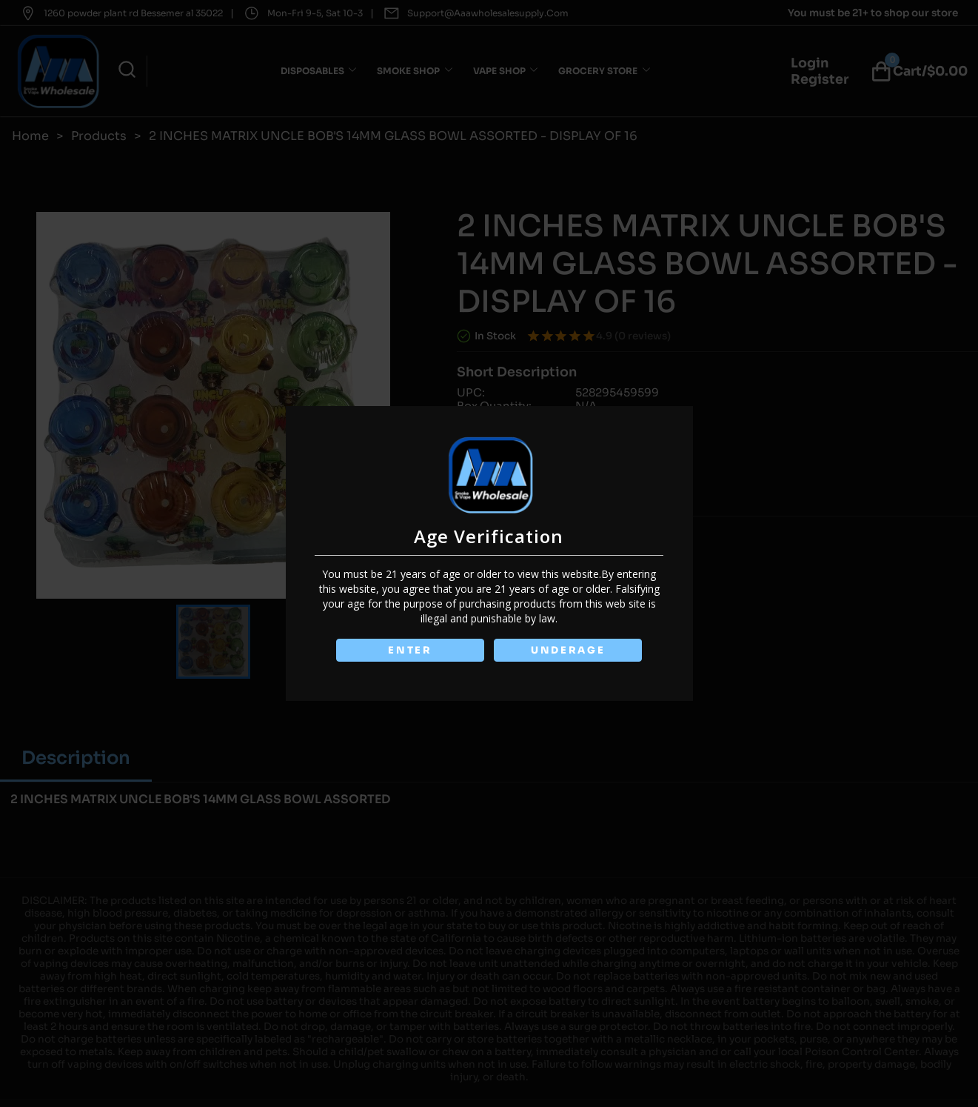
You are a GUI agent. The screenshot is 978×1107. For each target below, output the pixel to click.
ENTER (410, 650)
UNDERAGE (568, 650)
